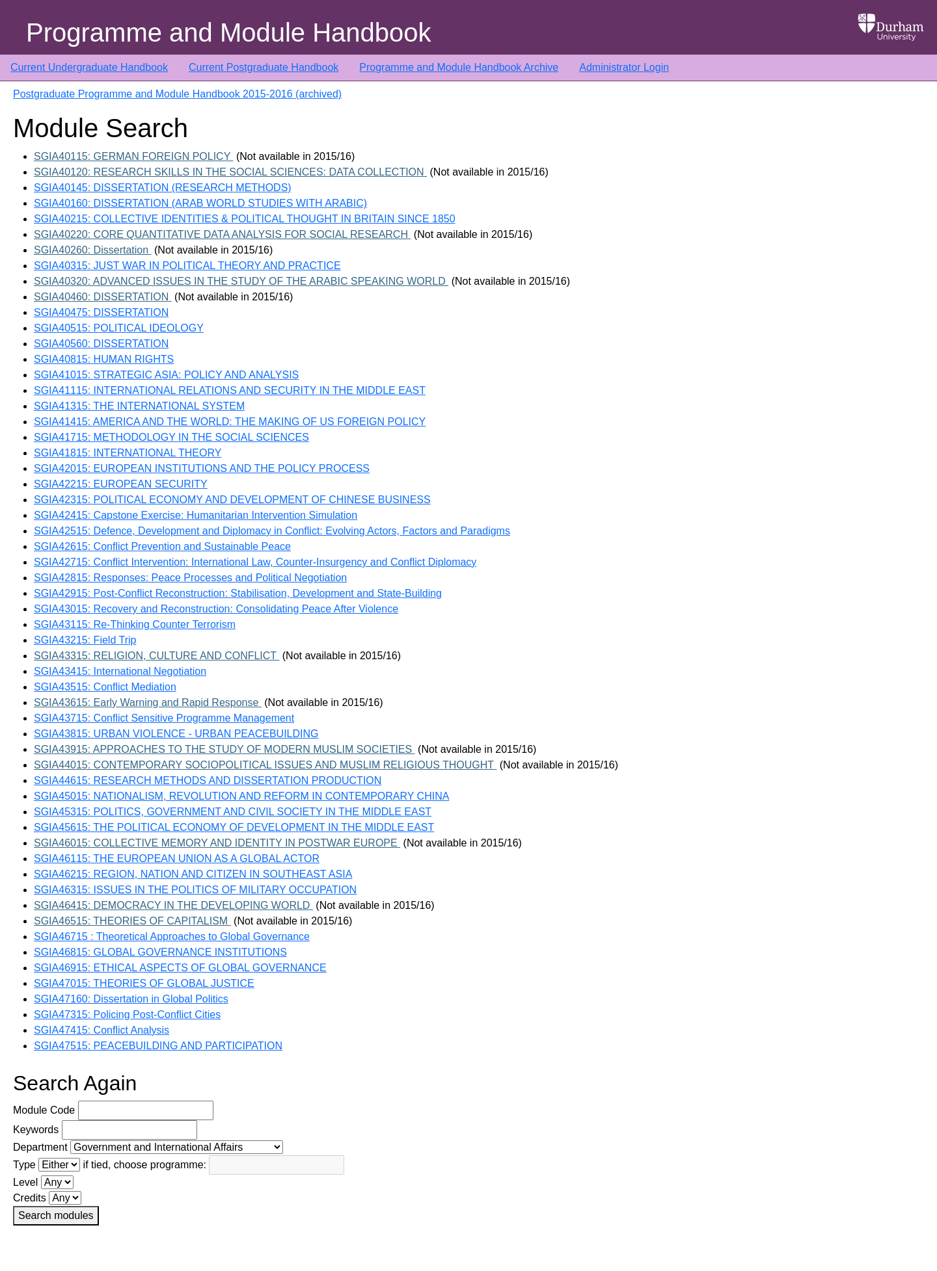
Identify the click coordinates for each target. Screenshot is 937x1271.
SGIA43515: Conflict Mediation (105, 686)
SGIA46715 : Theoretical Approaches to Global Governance (172, 936)
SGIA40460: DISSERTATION (103, 296)
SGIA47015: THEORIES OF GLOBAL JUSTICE (144, 983)
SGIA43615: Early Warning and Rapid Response (148, 702)
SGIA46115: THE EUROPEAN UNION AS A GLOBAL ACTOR (176, 858)
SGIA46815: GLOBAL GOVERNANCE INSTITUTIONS (160, 952)
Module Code (44, 1110)
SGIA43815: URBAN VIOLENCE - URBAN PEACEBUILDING (176, 733)
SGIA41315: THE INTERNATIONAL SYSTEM (139, 406)
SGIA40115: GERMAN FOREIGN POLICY (133, 156)
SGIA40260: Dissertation (93, 250)
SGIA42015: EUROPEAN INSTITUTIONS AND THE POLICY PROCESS (202, 468)
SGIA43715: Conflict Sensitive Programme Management (164, 718)
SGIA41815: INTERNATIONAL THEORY (127, 452)
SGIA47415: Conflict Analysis (101, 1030)
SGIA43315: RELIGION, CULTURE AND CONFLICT (156, 655)
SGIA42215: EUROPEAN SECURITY (121, 484)
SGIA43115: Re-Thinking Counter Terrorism (135, 624)
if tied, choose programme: (144, 1164)
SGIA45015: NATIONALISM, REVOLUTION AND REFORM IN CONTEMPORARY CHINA (241, 796)
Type (24, 1164)
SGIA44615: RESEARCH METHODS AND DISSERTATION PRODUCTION (207, 780)
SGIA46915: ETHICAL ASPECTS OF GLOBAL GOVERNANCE (180, 967)
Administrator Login (624, 67)
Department (40, 1147)
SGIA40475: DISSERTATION (101, 312)
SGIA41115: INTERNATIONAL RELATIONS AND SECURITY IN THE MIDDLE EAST (230, 390)
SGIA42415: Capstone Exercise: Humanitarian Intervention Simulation (195, 515)
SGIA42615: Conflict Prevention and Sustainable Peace (162, 546)
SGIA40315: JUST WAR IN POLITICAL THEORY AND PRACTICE (187, 265)
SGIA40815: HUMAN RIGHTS (104, 359)
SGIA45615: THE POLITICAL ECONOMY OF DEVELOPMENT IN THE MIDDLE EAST (234, 827)
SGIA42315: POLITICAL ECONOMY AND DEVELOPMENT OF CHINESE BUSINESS (232, 499)
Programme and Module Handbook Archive (458, 67)
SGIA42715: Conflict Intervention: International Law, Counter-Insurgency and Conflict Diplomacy (255, 562)
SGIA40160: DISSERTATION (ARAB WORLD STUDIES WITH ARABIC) (200, 203)
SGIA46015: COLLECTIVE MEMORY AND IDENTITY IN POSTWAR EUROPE (217, 842)
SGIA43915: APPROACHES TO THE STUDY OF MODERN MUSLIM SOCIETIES (224, 749)
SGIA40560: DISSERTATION (101, 343)
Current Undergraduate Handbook (89, 67)
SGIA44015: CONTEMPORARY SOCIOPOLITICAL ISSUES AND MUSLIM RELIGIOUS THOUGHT (265, 764)
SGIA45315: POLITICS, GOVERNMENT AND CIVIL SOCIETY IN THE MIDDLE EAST (232, 811)
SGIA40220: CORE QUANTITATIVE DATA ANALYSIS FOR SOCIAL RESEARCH (222, 234)
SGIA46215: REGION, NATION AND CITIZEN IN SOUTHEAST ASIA (193, 874)
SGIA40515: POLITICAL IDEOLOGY (119, 328)
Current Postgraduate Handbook (263, 67)
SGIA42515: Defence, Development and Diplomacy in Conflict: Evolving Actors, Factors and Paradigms (272, 530)
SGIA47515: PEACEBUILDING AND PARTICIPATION (158, 1045)
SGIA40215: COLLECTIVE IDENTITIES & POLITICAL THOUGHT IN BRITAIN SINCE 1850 (244, 218)
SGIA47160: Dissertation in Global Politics (131, 998)
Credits (29, 1197)
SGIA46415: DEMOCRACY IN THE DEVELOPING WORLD (173, 905)
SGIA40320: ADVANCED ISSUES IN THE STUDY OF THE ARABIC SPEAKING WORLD (241, 281)
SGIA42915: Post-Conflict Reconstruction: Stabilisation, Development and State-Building (238, 593)
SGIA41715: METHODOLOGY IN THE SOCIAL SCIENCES (171, 437)
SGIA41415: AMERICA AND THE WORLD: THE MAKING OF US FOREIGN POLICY (230, 421)
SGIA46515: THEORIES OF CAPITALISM (132, 920)
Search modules (56, 1215)
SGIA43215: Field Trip (85, 640)
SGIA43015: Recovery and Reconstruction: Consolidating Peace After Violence (216, 608)
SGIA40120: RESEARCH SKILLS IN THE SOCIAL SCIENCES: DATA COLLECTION (230, 171)
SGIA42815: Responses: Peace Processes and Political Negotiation (190, 577)
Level (25, 1182)
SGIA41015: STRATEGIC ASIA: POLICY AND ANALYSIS (166, 374)
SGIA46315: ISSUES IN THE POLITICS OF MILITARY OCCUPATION (195, 889)
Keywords (36, 1129)
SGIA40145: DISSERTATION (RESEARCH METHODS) (163, 187)
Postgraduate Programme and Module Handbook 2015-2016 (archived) (177, 93)
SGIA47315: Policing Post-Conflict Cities (127, 1014)
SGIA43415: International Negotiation (120, 671)
